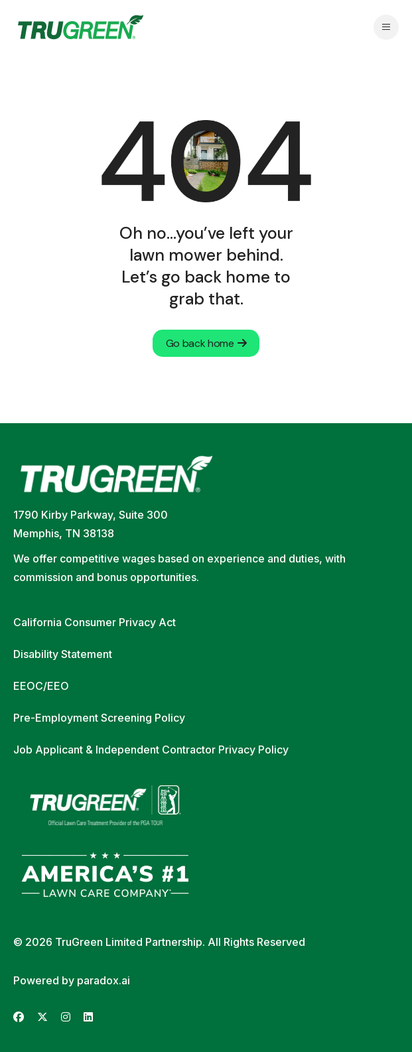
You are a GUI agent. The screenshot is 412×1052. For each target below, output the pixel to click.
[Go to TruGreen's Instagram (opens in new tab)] (65, 1017)
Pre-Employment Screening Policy (99, 717)
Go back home (206, 343)
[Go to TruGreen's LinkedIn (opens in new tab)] (88, 1017)
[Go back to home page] (80, 27)
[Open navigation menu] (386, 27)
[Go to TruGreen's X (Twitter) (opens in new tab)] (42, 1017)
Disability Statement (62, 654)
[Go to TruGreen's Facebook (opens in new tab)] (18, 1017)
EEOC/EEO (41, 685)
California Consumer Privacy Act (94, 622)
